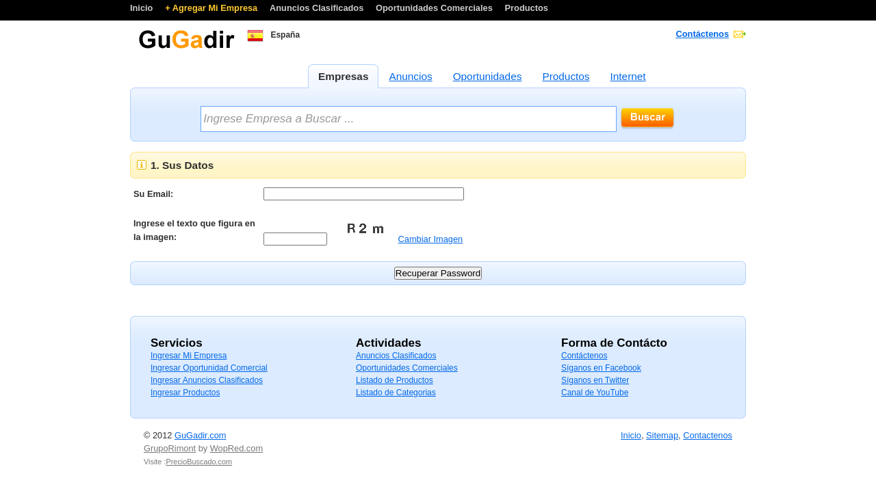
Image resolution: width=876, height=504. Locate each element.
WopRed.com (236, 448)
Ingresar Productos (185, 392)
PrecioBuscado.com (199, 461)
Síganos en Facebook (601, 368)
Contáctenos (703, 34)
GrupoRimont (170, 448)
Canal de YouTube (594, 392)
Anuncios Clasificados (318, 8)
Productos (526, 8)
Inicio (142, 8)
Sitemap (662, 435)
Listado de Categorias (396, 392)
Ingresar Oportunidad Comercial (209, 368)
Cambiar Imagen (430, 239)
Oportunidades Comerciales (435, 8)
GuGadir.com (200, 435)
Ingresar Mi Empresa (189, 355)
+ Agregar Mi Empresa (212, 8)
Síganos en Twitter (595, 380)
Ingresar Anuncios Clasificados (207, 380)
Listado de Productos (394, 380)
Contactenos (707, 435)
